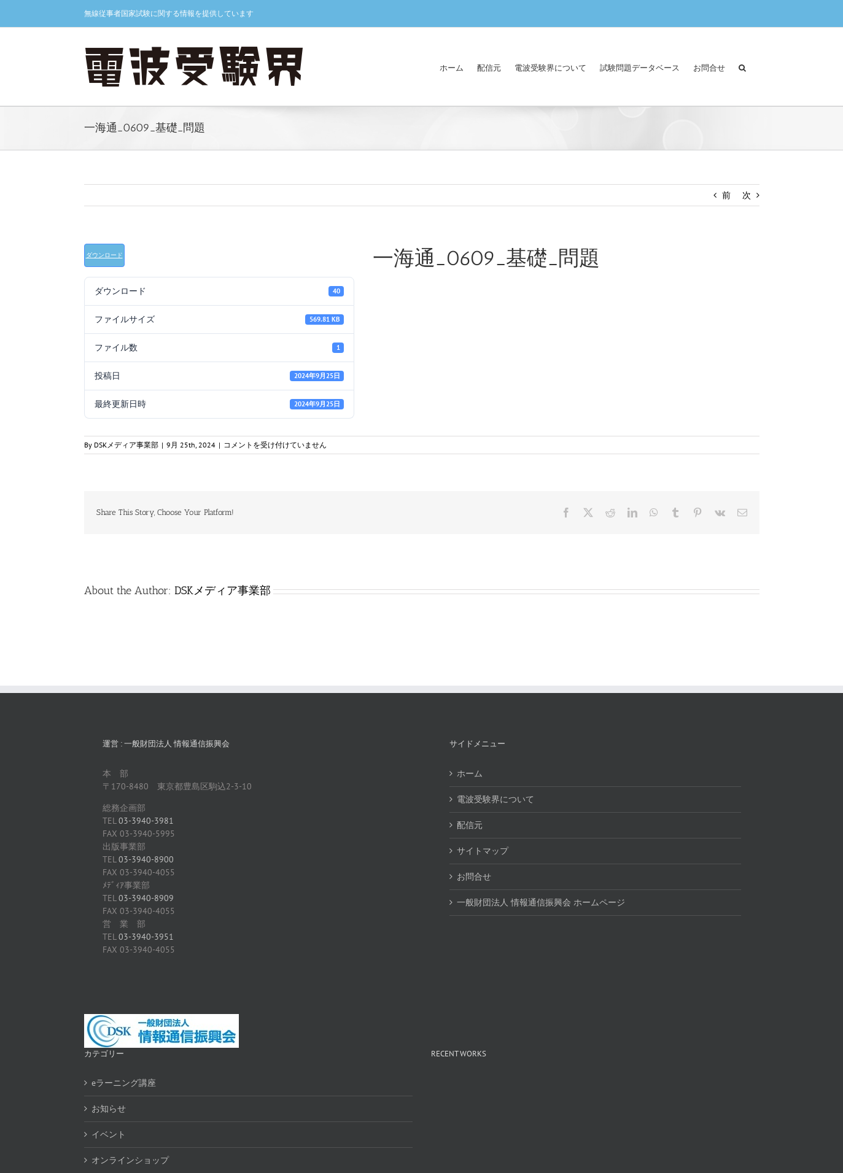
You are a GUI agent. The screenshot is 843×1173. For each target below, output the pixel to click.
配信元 (470, 824)
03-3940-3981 (146, 820)
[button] (742, 67)
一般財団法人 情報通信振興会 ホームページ (541, 902)
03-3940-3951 (146, 936)
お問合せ (474, 876)
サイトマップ (482, 850)
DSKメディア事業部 (126, 444)
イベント (108, 1134)
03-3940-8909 (146, 898)
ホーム (470, 773)
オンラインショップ (130, 1160)
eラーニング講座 (123, 1082)
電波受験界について (495, 799)
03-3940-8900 (146, 859)
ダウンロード (104, 255)
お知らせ (108, 1108)
